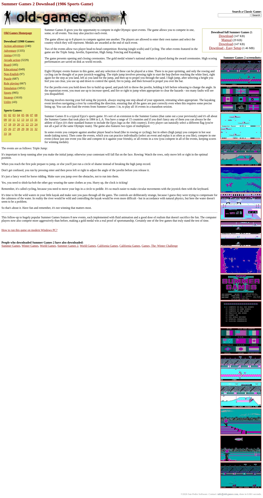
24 (36, 124)
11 (14, 119)
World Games (48, 245)
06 (27, 115)
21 (22, 124)
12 (18, 119)
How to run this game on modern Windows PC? (29, 230)
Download (226, 36)
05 (22, 115)
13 (22, 119)
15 (31, 119)
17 (5, 124)
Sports (7, 92)
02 (9, 115)
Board (7, 64)
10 (9, 119)
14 (27, 119)
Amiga (8, 55)
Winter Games (30, 245)
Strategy (9, 97)
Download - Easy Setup (225, 48)
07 (31, 115)
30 (27, 129)
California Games (107, 245)
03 (14, 115)
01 (5, 115)
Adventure (10, 50)
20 (18, 124)
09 (5, 119)
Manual (226, 40)
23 (31, 124)
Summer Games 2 (67, 245)
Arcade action (12, 60)
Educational (11, 69)
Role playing (11, 83)
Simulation (10, 88)
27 (14, 129)
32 (36, 129)
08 (36, 115)
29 (22, 129)
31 (31, 129)
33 (5, 133)
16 (35, 119)
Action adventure (14, 45)
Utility (8, 102)
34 (9, 133)
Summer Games (10, 245)
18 (9, 124)
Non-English (11, 74)
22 (27, 124)
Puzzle (8, 78)
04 (18, 115)
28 (18, 129)
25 (5, 129)
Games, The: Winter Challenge (160, 245)
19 (14, 124)
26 (9, 129)
